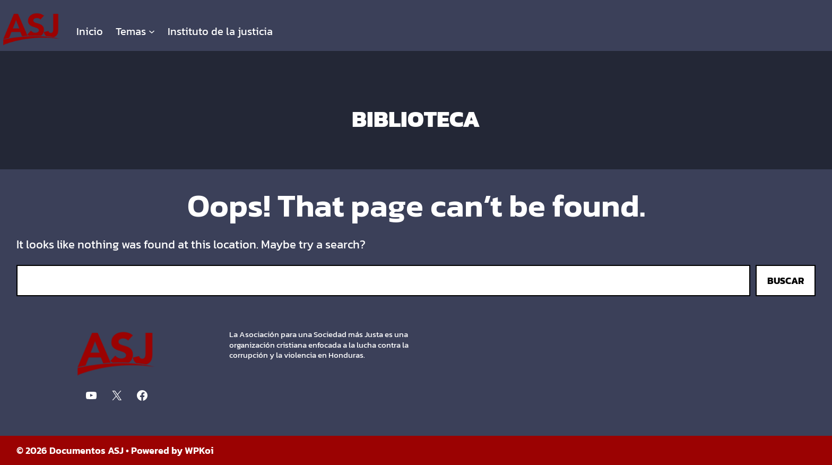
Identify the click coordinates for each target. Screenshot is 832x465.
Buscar (785, 280)
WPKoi (199, 450)
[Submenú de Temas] (152, 31)
